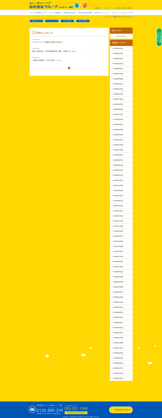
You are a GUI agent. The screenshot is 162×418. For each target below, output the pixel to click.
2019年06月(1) (118, 322)
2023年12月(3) (118, 145)
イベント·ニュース (52, 21)
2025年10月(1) (118, 63)
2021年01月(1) (118, 251)
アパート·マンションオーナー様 (122, 12)
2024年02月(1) (118, 135)
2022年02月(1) (118, 216)
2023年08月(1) (118, 160)
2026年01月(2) (118, 53)
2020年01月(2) (118, 297)
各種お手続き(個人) (69, 12)
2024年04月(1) (118, 124)
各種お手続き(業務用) (85, 12)
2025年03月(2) (118, 84)
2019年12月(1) (118, 302)
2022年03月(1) (118, 211)
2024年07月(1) (118, 114)
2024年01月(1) (118, 140)
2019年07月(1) (118, 317)
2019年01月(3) (118, 338)
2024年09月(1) (118, 104)
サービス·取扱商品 (55, 12)
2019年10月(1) (118, 307)
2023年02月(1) (118, 170)
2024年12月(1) (118, 99)
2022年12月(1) (118, 180)
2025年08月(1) (118, 68)
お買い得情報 (67, 21)
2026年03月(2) (118, 48)
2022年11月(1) (118, 185)
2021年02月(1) (118, 246)
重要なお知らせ (36, 21)
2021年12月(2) (118, 221)
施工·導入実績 (83, 21)
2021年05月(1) (118, 236)
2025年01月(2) (118, 94)
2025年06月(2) (118, 79)
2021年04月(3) (118, 241)
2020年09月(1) (118, 261)
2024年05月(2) (118, 119)
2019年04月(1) (118, 327)
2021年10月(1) (118, 231)
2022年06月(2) (118, 200)
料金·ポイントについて (102, 12)
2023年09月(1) (118, 155)
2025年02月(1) (118, 89)
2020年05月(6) (118, 277)
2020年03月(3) (118, 287)
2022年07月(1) (118, 195)
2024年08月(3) (118, 109)
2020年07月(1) (118, 267)
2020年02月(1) (118, 292)
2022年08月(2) (118, 190)
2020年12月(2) (118, 256)
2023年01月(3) (118, 175)
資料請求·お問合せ (122, 410)
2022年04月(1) (118, 206)
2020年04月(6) (118, 282)
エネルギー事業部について (38, 12)
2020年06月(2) (118, 272)
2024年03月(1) (118, 129)
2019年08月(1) (118, 312)
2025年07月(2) (118, 74)
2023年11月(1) (118, 150)
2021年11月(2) (118, 226)
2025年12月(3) (118, 58)
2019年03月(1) (118, 332)
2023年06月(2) (118, 165)
